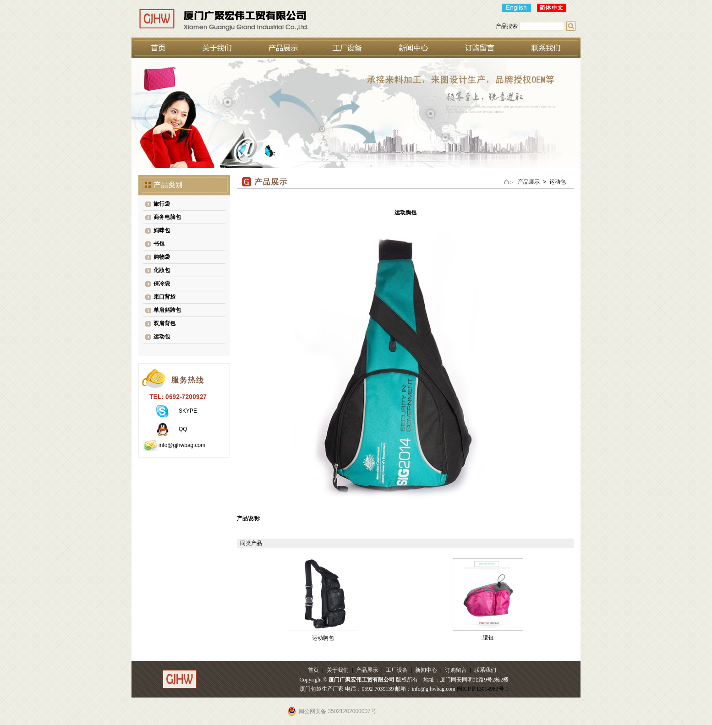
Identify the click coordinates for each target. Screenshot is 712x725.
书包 (158, 243)
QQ (183, 429)
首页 (313, 670)
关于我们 (338, 670)
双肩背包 (164, 323)
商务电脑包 (167, 217)
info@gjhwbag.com (182, 445)
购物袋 (161, 257)
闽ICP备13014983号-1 (483, 689)
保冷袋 (161, 283)
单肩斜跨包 (167, 310)
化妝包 (161, 270)
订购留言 (456, 670)
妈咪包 (161, 230)
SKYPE (188, 411)
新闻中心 (426, 670)
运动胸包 (323, 638)
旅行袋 (161, 204)
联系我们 (485, 670)
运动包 (161, 336)
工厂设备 (397, 670)
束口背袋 (164, 297)
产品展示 (367, 670)
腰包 (487, 637)
